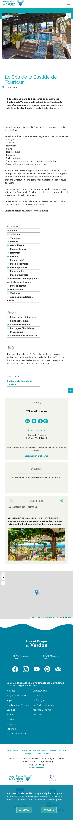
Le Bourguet (39, 700)
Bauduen (11, 710)
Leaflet (33, 617)
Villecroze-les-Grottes (18, 733)
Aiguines (11, 690)
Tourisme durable (56, 750)
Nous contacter (36, 768)
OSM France (68, 617)
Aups (9, 700)
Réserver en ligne (36, 430)
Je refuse (24, 810)
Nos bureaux (12, 750)
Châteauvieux (40, 690)
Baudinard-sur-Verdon (18, 705)
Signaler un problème (36, 456)
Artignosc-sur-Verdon (17, 695)
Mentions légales (42, 754)
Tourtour (11, 719)
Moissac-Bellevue (42, 710)
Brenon (10, 714)
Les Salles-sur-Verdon (44, 705)
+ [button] (3, 574)
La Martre (38, 695)
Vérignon (11, 729)
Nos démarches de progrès (33, 750)
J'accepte (49, 810)
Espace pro (27, 754)
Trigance (11, 724)
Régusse (37, 714)
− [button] (3, 578)
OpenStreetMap (49, 617)
